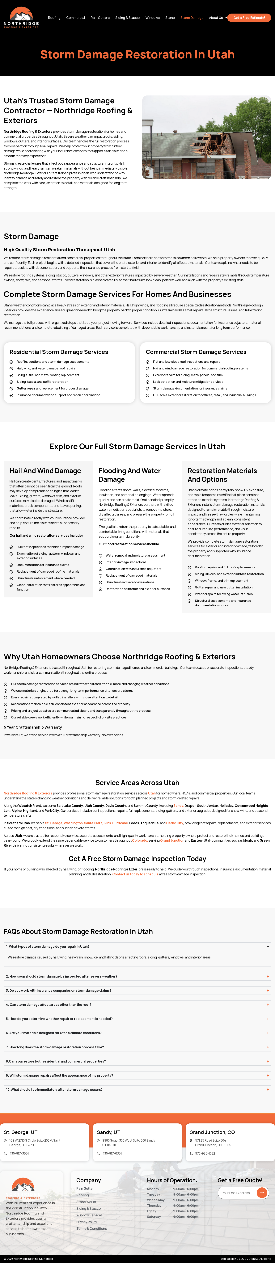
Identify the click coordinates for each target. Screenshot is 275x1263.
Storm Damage (191, 17)
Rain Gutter (85, 1188)
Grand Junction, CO (212, 1132)
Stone (170, 17)
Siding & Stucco (127, 17)
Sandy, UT (109, 1132)
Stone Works (86, 1202)
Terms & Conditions (91, 1229)
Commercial (75, 17)
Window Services (89, 1215)
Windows (153, 17)
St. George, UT (21, 1132)
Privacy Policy (86, 1222)
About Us (218, 17)
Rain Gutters (100, 17)
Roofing (54, 17)
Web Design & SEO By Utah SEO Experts (246, 1259)
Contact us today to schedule (135, 874)
